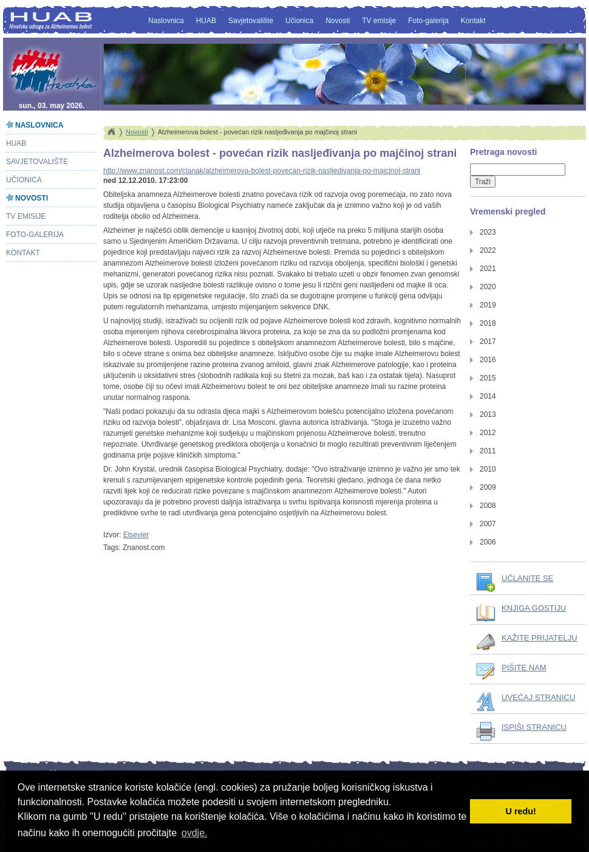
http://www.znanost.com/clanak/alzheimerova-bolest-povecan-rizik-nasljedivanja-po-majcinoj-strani (261, 171)
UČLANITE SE (527, 578)
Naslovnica (166, 20)
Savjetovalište (250, 20)
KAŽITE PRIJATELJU (539, 637)
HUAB (206, 20)
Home (111, 132)
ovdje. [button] (195, 833)
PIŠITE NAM (524, 667)
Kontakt (473, 20)
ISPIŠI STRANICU (534, 727)
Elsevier (136, 535)
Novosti (337, 20)
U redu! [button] (521, 811)
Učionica (299, 20)
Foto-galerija (428, 20)
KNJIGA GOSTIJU (534, 608)
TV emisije (379, 20)
